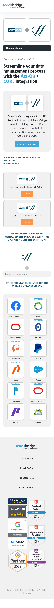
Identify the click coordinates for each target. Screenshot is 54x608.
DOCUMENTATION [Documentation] (11, 163)
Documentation (14, 48)
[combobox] (27, 274)
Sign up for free (27, 144)
